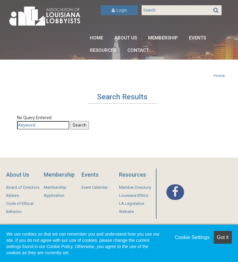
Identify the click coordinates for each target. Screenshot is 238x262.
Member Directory (135, 187)
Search (79, 125)
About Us (125, 38)
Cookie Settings (192, 237)
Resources (103, 50)
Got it (223, 237)
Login (119, 10)
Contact (138, 50)
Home (96, 38)
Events (197, 38)
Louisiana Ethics (133, 195)
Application (54, 195)
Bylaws (12, 195)
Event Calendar (95, 187)
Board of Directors (22, 187)
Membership (163, 38)
